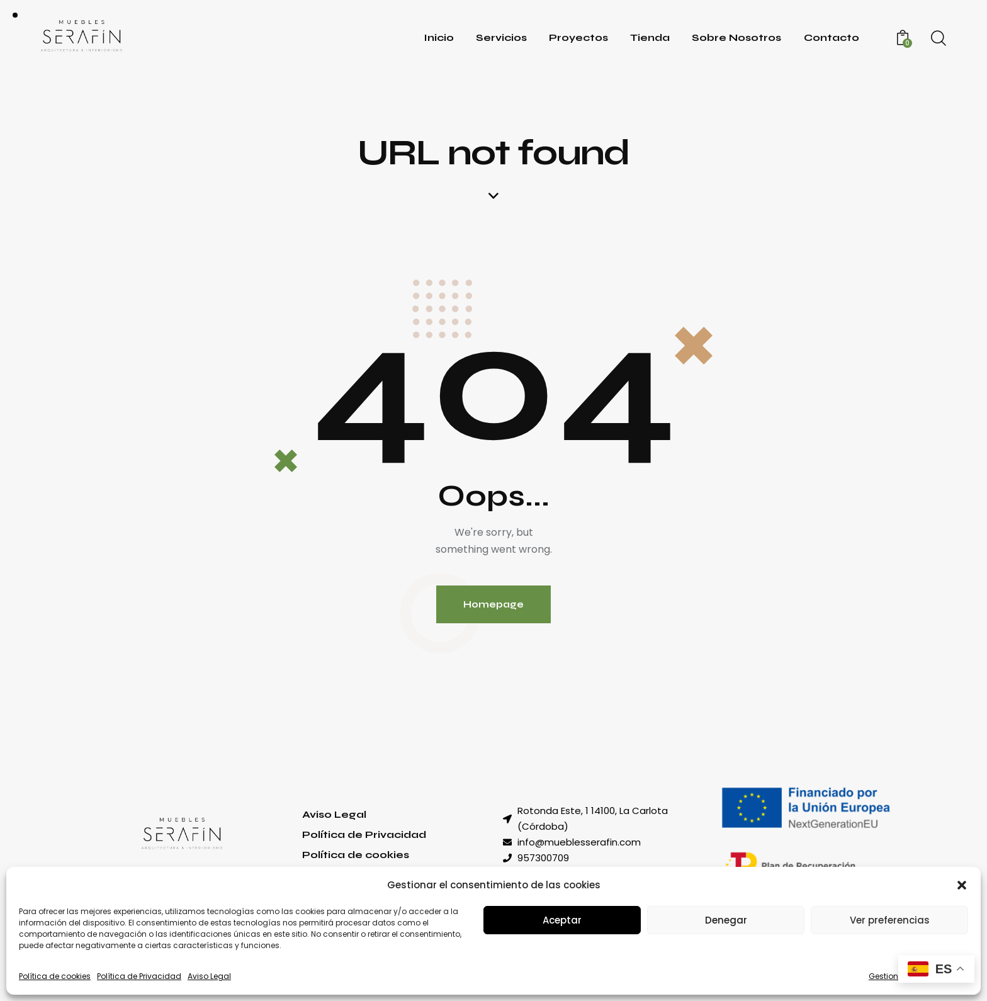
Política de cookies (55, 976)
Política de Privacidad (139, 976)
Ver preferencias (890, 920)
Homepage (493, 604)
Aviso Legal (209, 976)
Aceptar (562, 920)
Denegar (726, 920)
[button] (962, 885)
